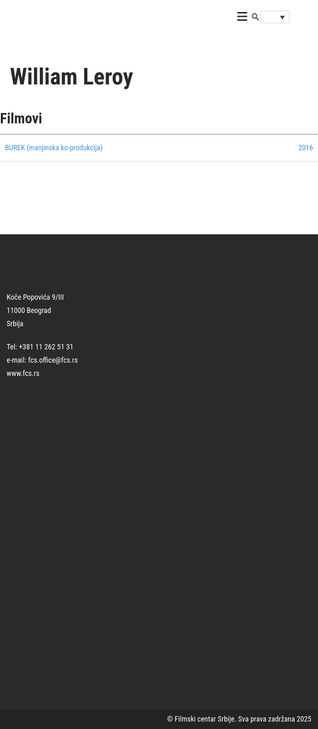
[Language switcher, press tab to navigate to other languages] (274, 17)
